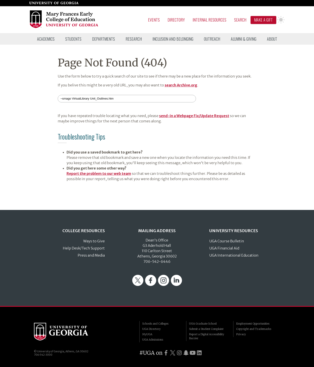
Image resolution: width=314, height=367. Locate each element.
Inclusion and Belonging (172, 39)
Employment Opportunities (252, 323)
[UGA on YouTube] (192, 352)
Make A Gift (263, 20)
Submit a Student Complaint (206, 329)
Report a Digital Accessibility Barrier (206, 336)
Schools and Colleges (155, 323)
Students (73, 39)
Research (134, 39)
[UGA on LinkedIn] (199, 352)
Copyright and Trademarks (253, 329)
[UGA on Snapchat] (186, 352)
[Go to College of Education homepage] (64, 27)
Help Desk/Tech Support (84, 248)
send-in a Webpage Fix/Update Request (194, 116)
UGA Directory (151, 329)
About (272, 39)
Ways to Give (94, 241)
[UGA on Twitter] (172, 352)
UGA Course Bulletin (226, 241)
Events (154, 20)
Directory (176, 20)
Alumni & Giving (243, 39)
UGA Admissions (152, 339)
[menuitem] (46, 39)
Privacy (241, 334)
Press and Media (91, 255)
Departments (103, 39)
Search (240, 20)
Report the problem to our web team (99, 173)
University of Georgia (67, 332)
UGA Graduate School (203, 323)
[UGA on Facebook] (166, 352)
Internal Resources (209, 20)
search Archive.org (181, 85)
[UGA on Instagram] (179, 352)
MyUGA (147, 334)
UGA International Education (234, 255)
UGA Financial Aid (224, 248)
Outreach (212, 39)
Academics (46, 39)
